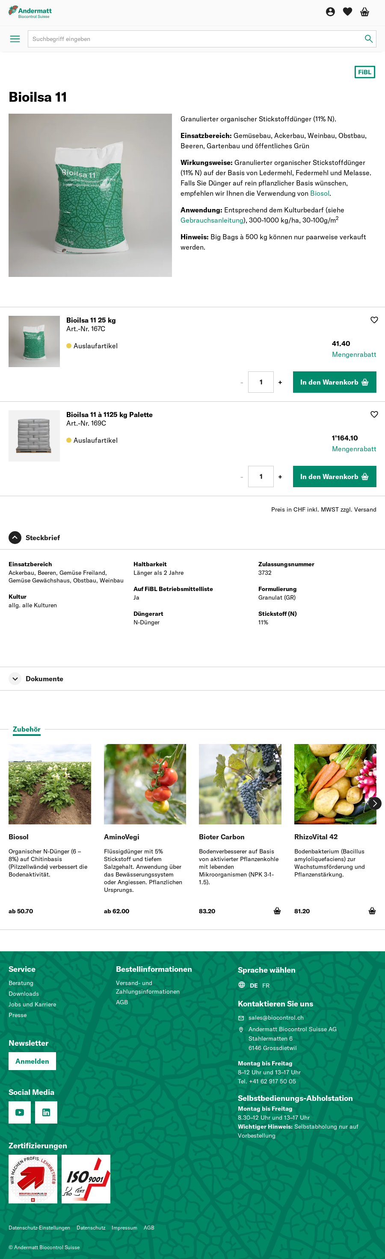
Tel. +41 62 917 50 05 (267, 1081)
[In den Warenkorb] (334, 382)
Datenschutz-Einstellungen (39, 1227)
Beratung (21, 983)
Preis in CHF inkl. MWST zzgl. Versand (323, 509)
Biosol (319, 193)
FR (266, 985)
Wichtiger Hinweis (264, 1126)
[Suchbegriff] (202, 38)
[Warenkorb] (364, 11)
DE (254, 985)
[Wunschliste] (347, 11)
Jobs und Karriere (32, 1004)
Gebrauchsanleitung (212, 220)
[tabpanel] (192, 834)
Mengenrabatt (354, 354)
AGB (122, 1002)
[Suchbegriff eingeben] (369, 39)
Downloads (24, 993)
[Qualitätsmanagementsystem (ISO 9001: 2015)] (86, 1179)
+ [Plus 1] (280, 382)
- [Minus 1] (241, 382)
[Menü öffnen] (15, 38)
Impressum (124, 1227)
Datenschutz (91, 1227)
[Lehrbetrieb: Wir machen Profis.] (33, 1179)
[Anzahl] (261, 382)
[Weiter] (375, 803)
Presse (18, 1015)
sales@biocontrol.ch (271, 1017)
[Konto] (330, 11)
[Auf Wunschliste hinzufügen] (374, 320)
